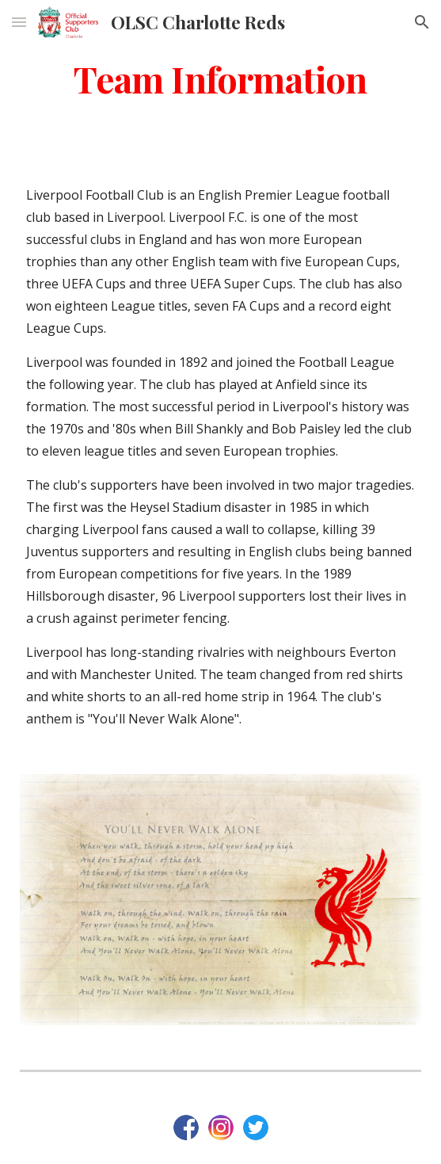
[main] (220, 78)
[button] (19, 22)
